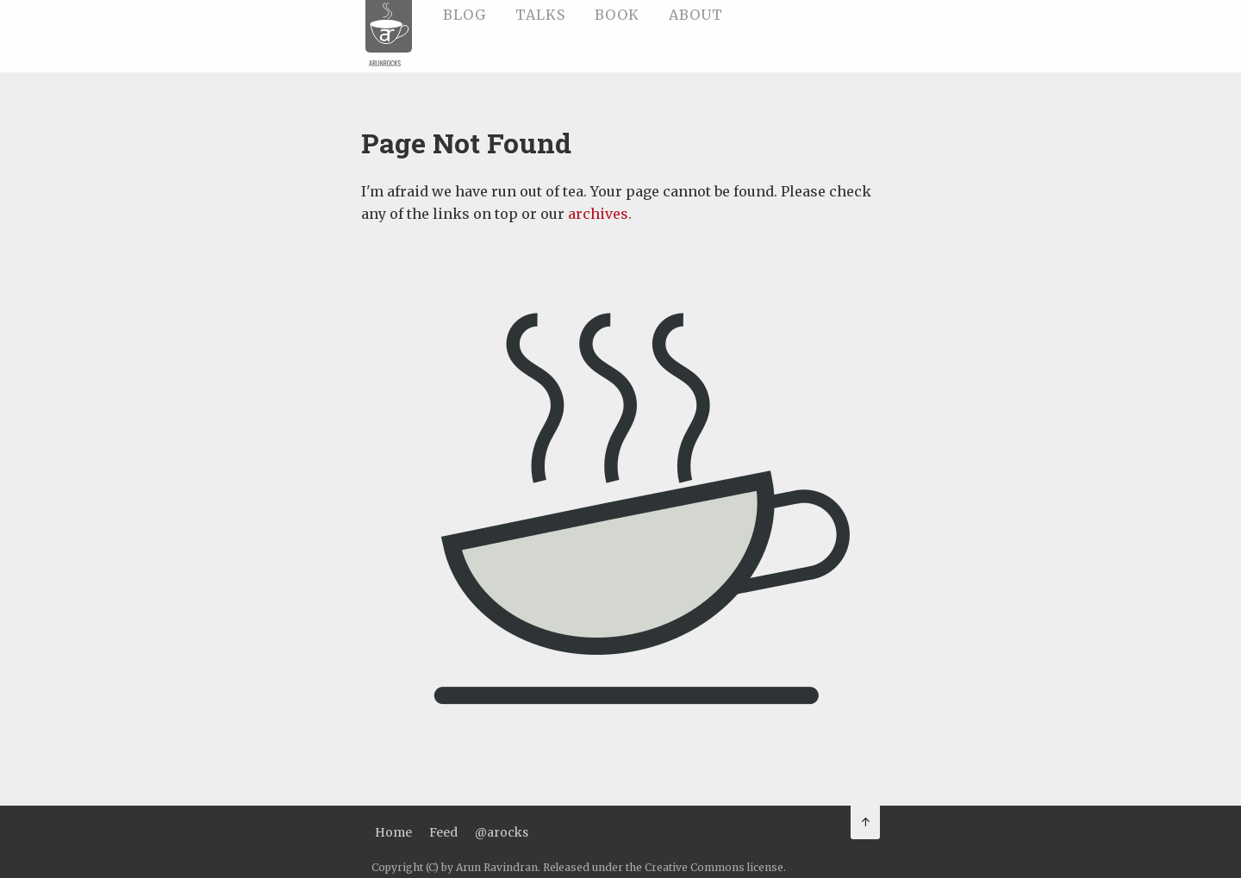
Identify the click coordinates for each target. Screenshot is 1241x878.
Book (617, 14)
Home (393, 832)
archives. (598, 213)
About (696, 14)
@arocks (501, 832)
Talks (540, 14)
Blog (464, 14)
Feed (443, 832)
